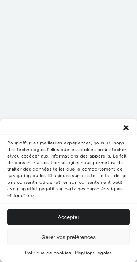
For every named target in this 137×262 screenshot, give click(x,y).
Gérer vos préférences (68, 237)
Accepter (68, 217)
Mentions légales (93, 252)
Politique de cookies (48, 252)
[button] (126, 127)
